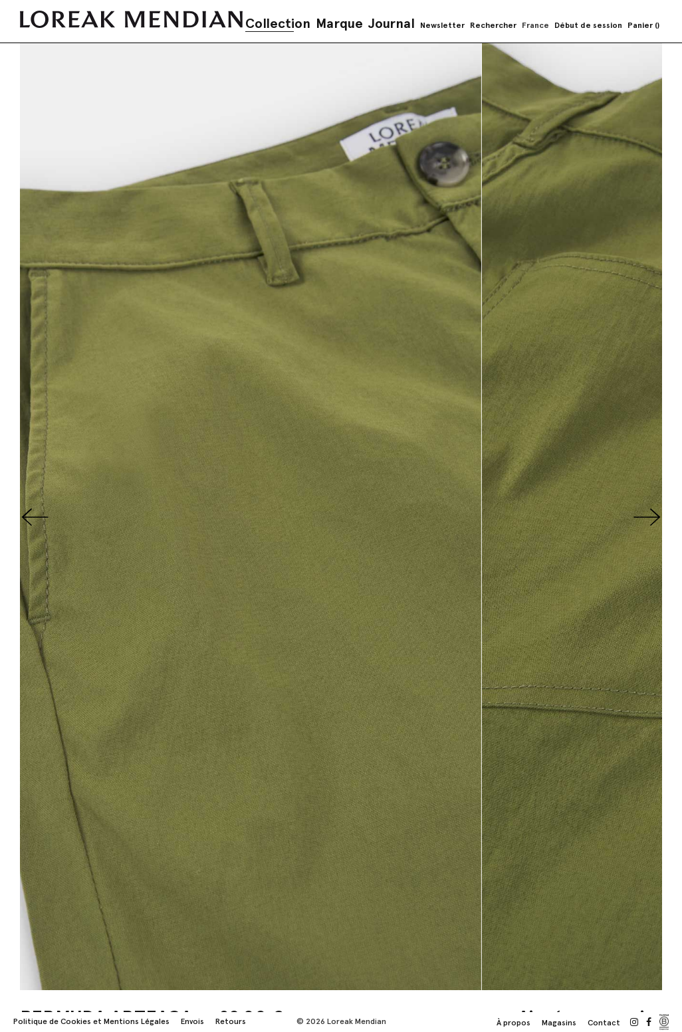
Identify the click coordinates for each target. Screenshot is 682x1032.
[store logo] (131, 19)
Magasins (559, 1022)
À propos (513, 1022)
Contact (604, 1022)
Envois (192, 1021)
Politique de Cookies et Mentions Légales (91, 1021)
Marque (339, 23)
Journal (391, 23)
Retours (230, 1021)
